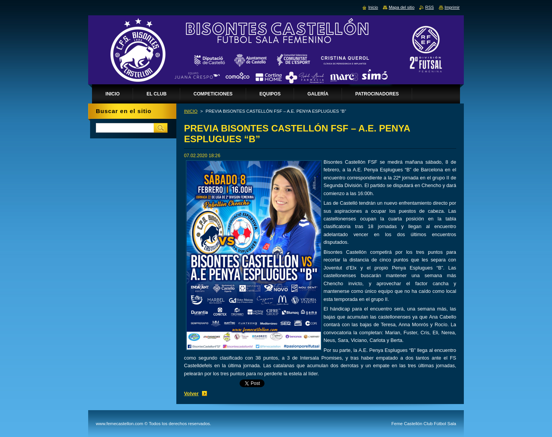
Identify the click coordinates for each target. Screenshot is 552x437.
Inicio (373, 7)
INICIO (190, 111)
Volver (191, 393)
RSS (429, 7)
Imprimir (452, 7)
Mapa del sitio (401, 7)
